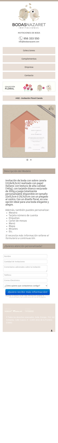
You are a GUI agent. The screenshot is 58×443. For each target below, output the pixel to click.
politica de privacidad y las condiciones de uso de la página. (29, 296)
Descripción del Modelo (17, 171)
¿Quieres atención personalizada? (23, 246)
